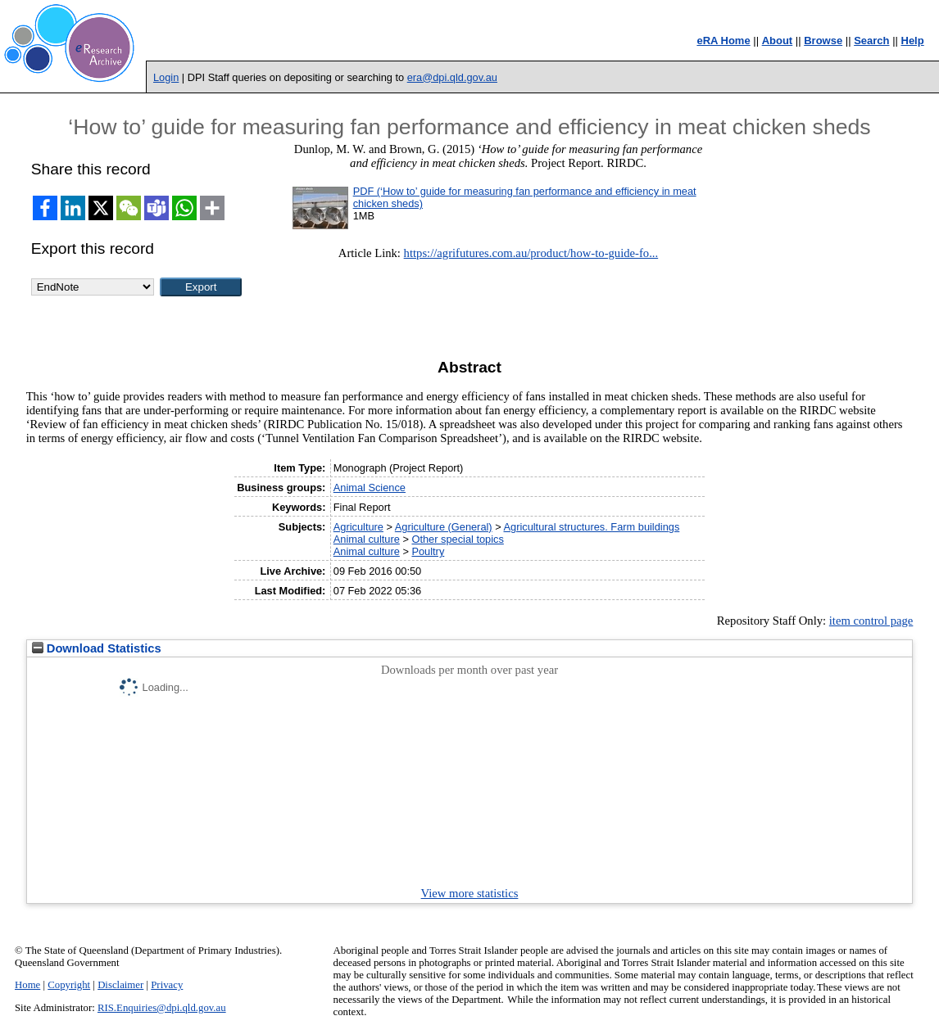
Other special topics (457, 539)
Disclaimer (120, 985)
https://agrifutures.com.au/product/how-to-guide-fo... (531, 253)
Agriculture (358, 527)
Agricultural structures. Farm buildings (592, 527)
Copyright (69, 985)
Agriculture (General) (443, 527)
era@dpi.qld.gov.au (452, 77)
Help (912, 40)
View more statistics (470, 893)
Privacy (167, 985)
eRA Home (723, 40)
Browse (823, 40)
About (777, 40)
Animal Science (369, 487)
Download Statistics (96, 648)
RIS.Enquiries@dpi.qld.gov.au (162, 1008)
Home (27, 985)
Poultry (427, 551)
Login (166, 77)
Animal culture (366, 539)
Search (871, 40)
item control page (871, 620)
